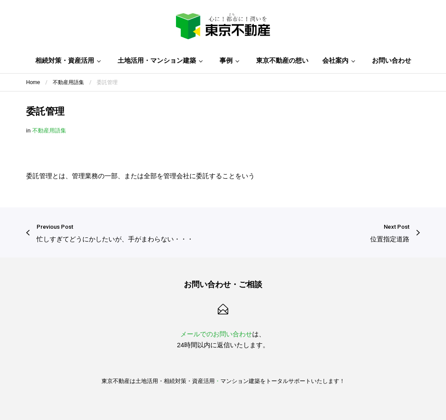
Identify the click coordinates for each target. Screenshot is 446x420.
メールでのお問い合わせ (216, 334)
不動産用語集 (49, 130)
